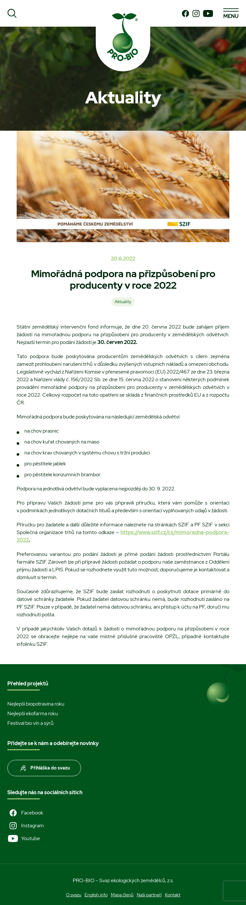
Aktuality (123, 301)
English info (96, 895)
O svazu (73, 895)
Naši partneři (149, 895)
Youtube (23, 838)
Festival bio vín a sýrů (30, 723)
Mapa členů (122, 895)
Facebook (25, 812)
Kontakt (172, 895)
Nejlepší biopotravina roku (35, 703)
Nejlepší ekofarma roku (32, 713)
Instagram (25, 825)
